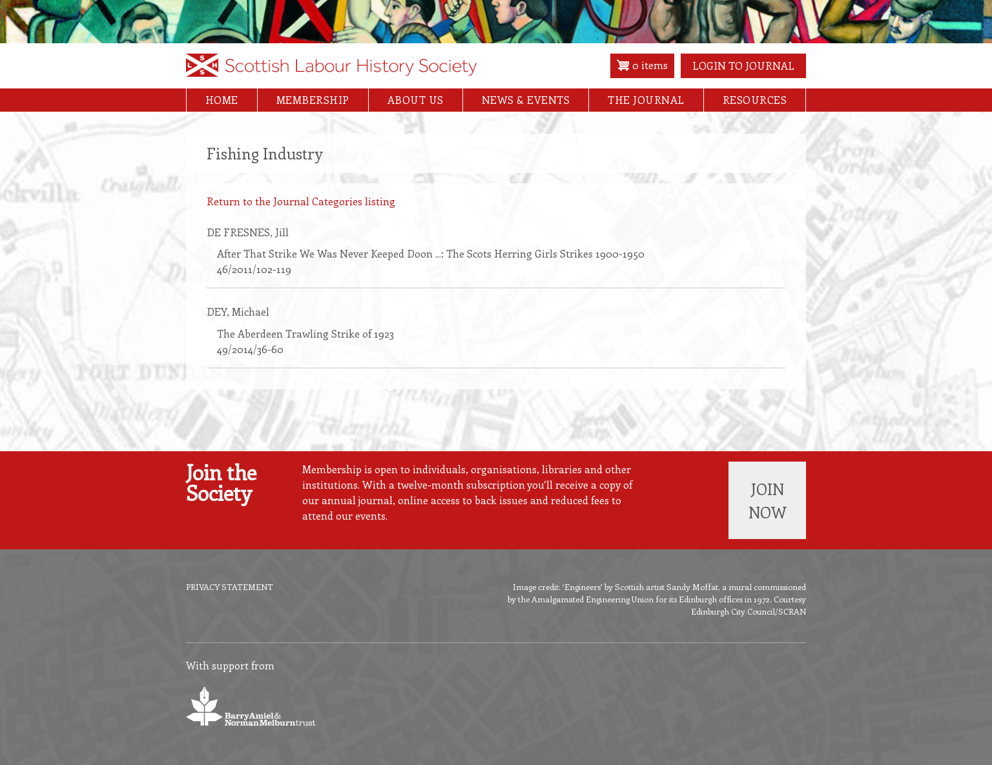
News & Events (526, 100)
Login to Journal (743, 65)
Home (221, 100)
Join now (768, 500)
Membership (312, 100)
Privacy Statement (229, 586)
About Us (416, 100)
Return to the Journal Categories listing (301, 201)
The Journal (646, 100)
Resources (755, 100)
